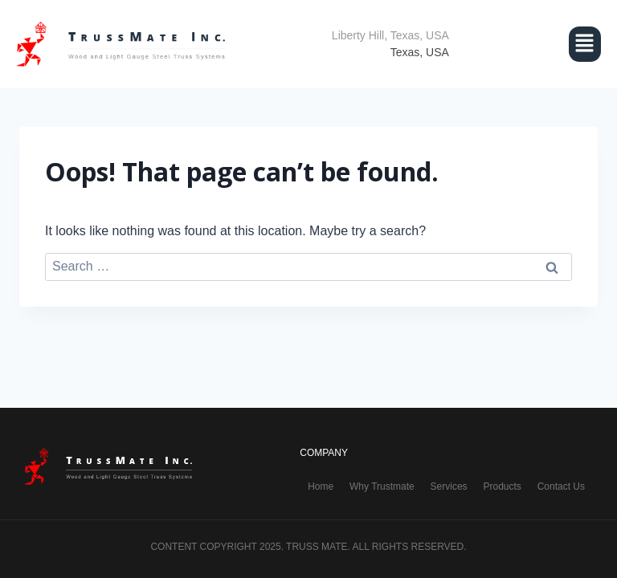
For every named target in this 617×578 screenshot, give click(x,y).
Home (320, 486)
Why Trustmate (382, 486)
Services (449, 486)
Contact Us (561, 486)
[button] (541, 44)
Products (502, 486)
